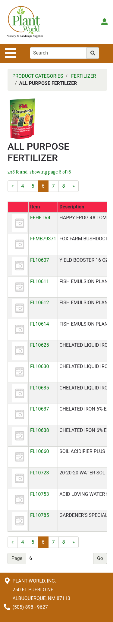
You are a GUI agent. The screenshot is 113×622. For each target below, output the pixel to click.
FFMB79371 (43, 239)
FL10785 (39, 515)
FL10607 (39, 260)
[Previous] (13, 186)
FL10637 (39, 409)
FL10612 (39, 302)
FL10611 (39, 281)
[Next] (74, 186)
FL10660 (39, 451)
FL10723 (39, 473)
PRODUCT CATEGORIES (37, 76)
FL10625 (39, 345)
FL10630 (39, 366)
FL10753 (39, 494)
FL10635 (39, 388)
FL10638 (39, 430)
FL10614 (39, 324)
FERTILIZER (83, 76)
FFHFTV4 (40, 217)
